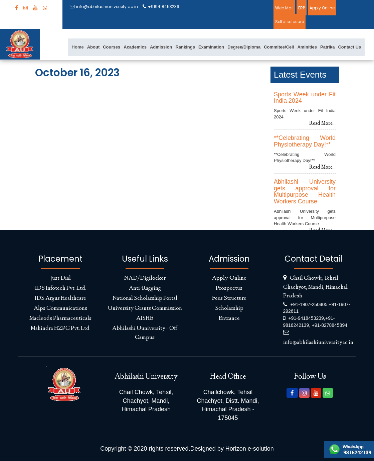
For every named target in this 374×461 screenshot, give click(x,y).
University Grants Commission (145, 308)
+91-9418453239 (306, 318)
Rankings (185, 47)
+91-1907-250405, (310, 304)
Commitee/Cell (279, 47)
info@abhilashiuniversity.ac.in (104, 6)
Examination (211, 47)
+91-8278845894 (329, 325)
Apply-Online (229, 278)
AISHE (144, 318)
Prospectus (229, 288)
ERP (301, 8)
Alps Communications (60, 308)
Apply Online (322, 8)
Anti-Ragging (145, 288)
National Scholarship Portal (145, 298)
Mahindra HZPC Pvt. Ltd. (60, 329)
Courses (111, 47)
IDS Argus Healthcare (60, 298)
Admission (161, 47)
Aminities (307, 47)
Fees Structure (229, 298)
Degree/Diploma (243, 47)
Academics (135, 47)
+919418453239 (161, 6)
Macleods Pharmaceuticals (60, 318)
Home (78, 47)
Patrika (327, 47)
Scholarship (229, 308)
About (93, 47)
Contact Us (349, 47)
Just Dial (60, 278)
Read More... (322, 123)
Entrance (229, 318)
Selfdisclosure (289, 21)
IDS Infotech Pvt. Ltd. (60, 288)
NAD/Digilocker (145, 278)
